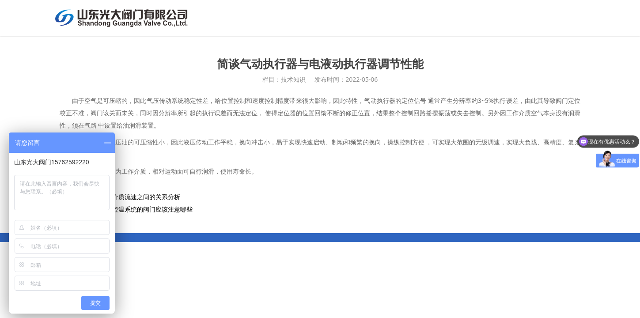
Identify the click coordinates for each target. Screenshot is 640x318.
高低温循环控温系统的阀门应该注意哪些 (137, 209)
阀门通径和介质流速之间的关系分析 (130, 197)
